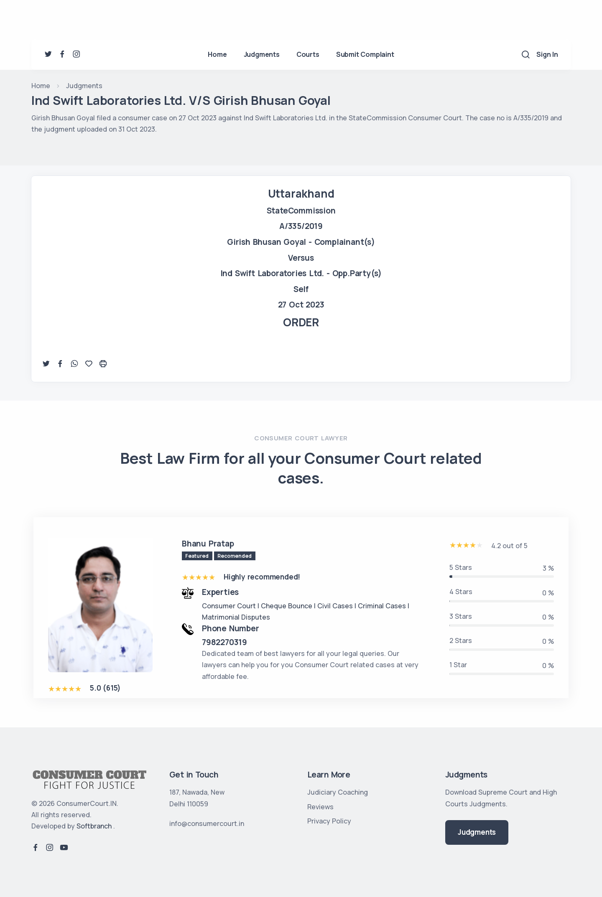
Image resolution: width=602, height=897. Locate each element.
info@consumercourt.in (206, 823)
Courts (307, 54)
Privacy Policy (329, 821)
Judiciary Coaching (337, 792)
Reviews (320, 806)
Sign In (547, 54)
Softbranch (94, 826)
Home (217, 54)
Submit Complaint (365, 54)
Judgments (262, 54)
